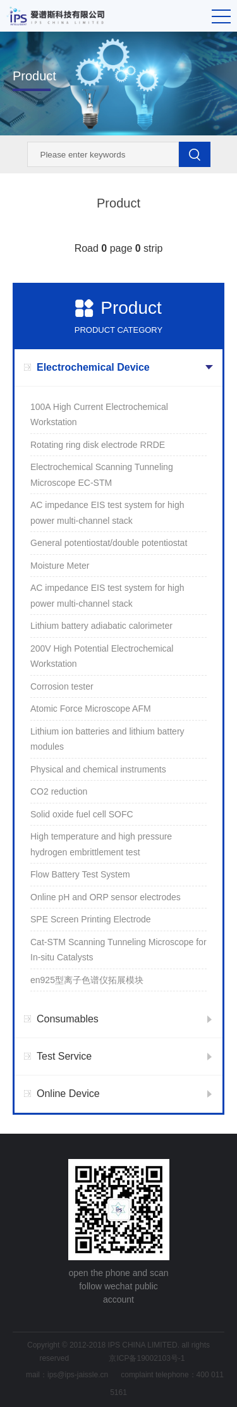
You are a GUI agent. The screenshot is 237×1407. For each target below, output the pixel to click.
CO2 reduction (58, 791)
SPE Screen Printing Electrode (90, 919)
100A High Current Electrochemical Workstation (99, 415)
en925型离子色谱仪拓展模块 (86, 980)
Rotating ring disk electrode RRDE (97, 445)
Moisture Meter (59, 566)
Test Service (64, 1056)
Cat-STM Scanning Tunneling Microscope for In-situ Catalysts (118, 950)
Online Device (68, 1093)
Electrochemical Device (93, 367)
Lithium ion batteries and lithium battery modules (107, 739)
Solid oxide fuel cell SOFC (81, 814)
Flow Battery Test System (80, 874)
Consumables (68, 1018)
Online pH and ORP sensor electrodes (105, 897)
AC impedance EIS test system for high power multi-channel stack (107, 513)
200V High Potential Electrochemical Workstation (101, 656)
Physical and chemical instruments (98, 769)
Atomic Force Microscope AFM (90, 709)
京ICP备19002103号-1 (147, 1358)
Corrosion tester (62, 686)
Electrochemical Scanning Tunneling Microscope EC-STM (101, 475)
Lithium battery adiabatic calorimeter (101, 626)
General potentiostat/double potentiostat (108, 543)
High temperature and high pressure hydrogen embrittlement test (101, 844)
